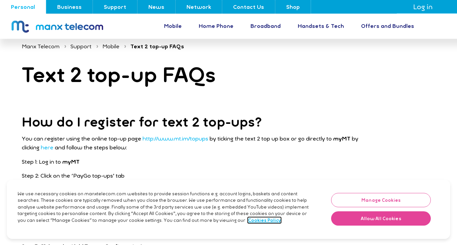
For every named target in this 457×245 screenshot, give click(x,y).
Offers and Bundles (387, 25)
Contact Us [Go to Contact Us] (248, 6)
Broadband (265, 25)
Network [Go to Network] (198, 6)
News (156, 6)
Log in (427, 6)
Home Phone (216, 25)
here (47, 147)
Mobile (173, 25)
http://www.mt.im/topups (175, 138)
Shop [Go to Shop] (293, 6)
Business (69, 6)
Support (115, 6)
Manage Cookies (381, 214)
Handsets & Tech (321, 25)
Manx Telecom (41, 46)
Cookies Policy (264, 234)
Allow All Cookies (381, 232)
